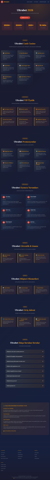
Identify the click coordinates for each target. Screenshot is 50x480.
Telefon (36, 456)
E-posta (36, 454)
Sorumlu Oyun (3, 468)
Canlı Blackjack (20, 454)
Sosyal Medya (37, 458)
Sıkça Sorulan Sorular (4, 458)
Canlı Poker (19, 458)
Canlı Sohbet (37, 452)
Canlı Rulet (19, 452)
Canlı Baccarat (20, 456)
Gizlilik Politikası (3, 464)
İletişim (2, 470)
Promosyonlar (3, 456)
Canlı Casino (3, 452)
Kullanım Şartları (3, 466)
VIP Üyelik (2, 454)
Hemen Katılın (25, 17)
